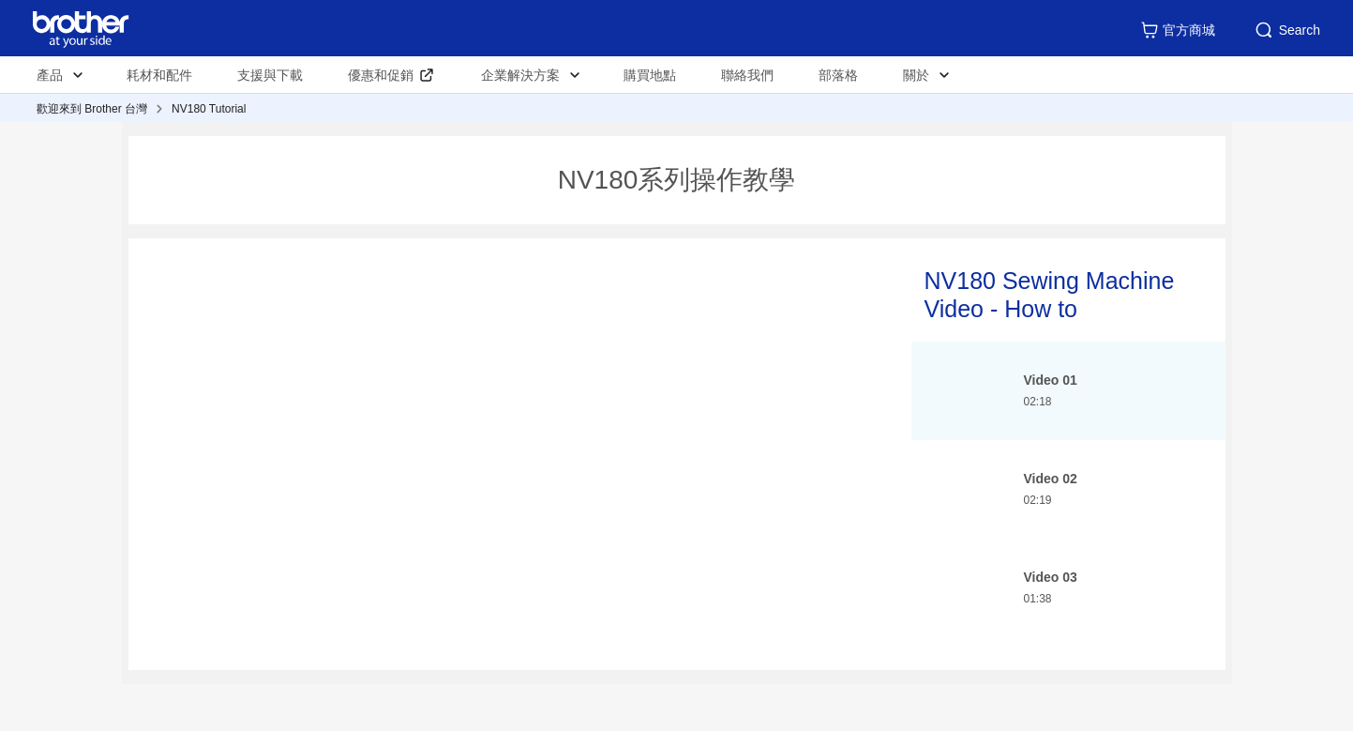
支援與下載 (270, 75)
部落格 (838, 75)
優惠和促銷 (380, 75)
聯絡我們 (747, 75)
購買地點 (650, 75)
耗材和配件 (159, 75)
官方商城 (1177, 30)
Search (1286, 30)
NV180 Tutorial (209, 108)
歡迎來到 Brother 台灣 (92, 108)
